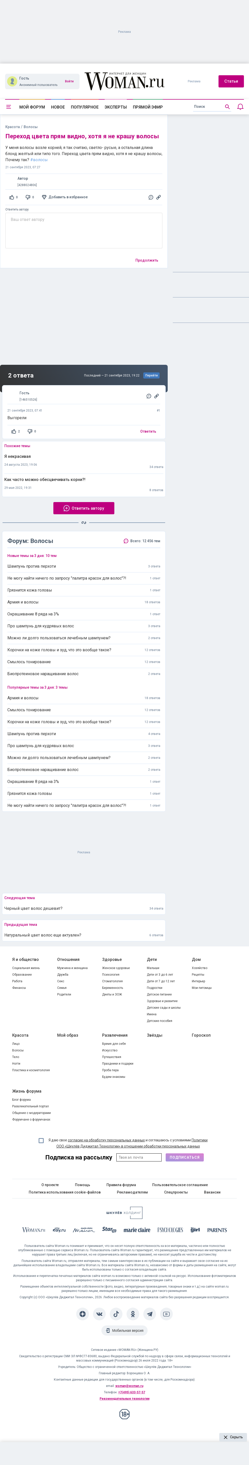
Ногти (16, 1063)
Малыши (153, 968)
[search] (212, 107)
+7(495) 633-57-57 (131, 1392)
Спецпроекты (176, 1192)
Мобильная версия (127, 1330)
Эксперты (116, 107)
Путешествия (111, 1057)
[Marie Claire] (137, 1231)
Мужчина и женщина (72, 968)
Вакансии (212, 1192)
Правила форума (121, 1185)
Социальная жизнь (26, 968)
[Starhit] (109, 1231)
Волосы (18, 1050)
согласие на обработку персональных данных (106, 1140)
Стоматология (112, 981)
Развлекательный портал (30, 1106)
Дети (152, 959)
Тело (15, 1057)
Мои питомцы (202, 988)
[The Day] (59, 1230)
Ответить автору (17, 209)
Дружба (62, 974)
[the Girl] (195, 1230)
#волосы (39, 159)
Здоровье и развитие (162, 1001)
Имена (152, 1014)
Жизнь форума (26, 1091)
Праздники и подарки (117, 1063)
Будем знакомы (113, 1077)
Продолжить (146, 260)
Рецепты (198, 974)
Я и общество (25, 959)
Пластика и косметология (31, 1070)
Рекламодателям (132, 1192)
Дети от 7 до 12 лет (161, 981)
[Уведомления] (240, 106)
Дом (196, 959)
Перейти (151, 375)
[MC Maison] (84, 1230)
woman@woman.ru (129, 1386)
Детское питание (159, 994)
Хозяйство (199, 968)
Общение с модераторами (31, 1113)
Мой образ (67, 1035)
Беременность (112, 988)
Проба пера (110, 1070)
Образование (22, 974)
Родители (64, 994)
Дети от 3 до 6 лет (160, 974)
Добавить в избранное (68, 197)
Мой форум (32, 107)
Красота (12, 127)
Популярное (85, 107)
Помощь (82, 1185)
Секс (60, 981)
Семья (62, 988)
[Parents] (217, 1231)
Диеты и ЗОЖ (112, 994)
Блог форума (21, 1099)
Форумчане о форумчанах (31, 1119)
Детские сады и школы (164, 1007)
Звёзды (154, 1035)
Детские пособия (159, 1021)
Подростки (154, 988)
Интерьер (198, 981)
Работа (17, 981)
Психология (110, 974)
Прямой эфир (148, 107)
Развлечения (115, 1035)
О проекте (50, 1185)
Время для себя (114, 1044)
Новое (58, 107)
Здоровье (112, 959)
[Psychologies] (170, 1231)
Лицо (16, 1044)
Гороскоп (201, 1035)
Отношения (68, 959)
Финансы (19, 988)
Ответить (148, 431)
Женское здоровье (116, 968)
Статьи (231, 81)
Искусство (109, 1050)
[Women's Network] (124, 1217)
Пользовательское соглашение (180, 1185)
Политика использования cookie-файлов (65, 1192)
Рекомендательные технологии (124, 1398)
